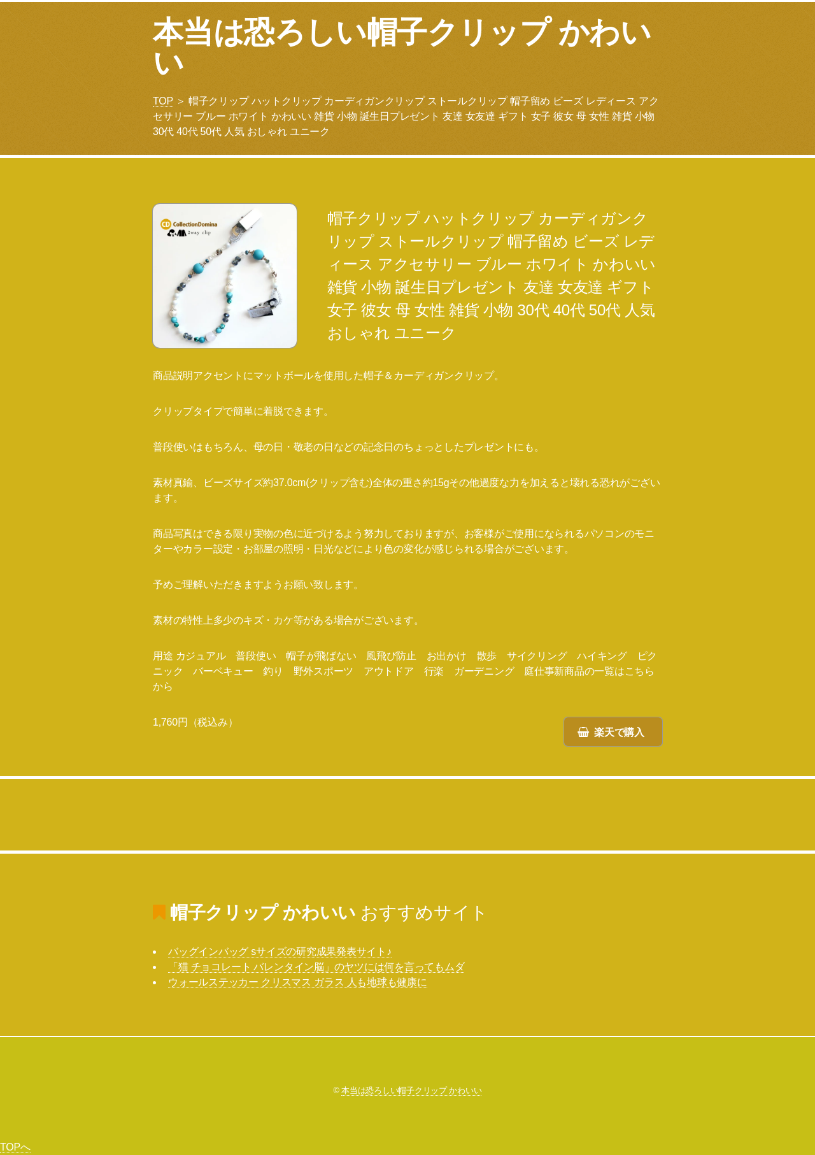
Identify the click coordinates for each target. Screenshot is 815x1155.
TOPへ (15, 1147)
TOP (163, 101)
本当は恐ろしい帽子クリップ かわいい (402, 47)
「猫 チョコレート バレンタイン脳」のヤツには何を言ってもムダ (316, 966)
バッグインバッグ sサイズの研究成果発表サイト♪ (280, 951)
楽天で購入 (619, 732)
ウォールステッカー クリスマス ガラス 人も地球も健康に (297, 982)
